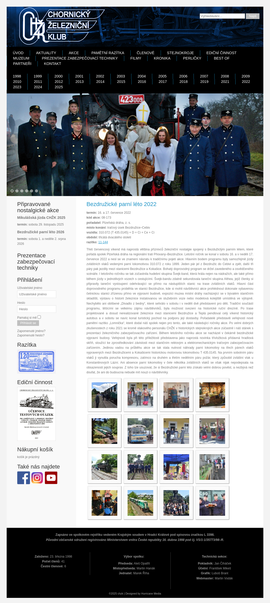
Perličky (192, 58)
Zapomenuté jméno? (31, 331)
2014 (100, 82)
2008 (225, 76)
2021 (225, 82)
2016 (142, 82)
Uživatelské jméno (29, 288)
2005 (162, 76)
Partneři (22, 64)
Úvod (18, 53)
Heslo (21, 303)
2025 (59, 87)
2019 (204, 82)
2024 (38, 87)
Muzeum (21, 58)
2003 (121, 76)
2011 (38, 82)
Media (157, 593)
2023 (17, 87)
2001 (79, 76)
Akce (74, 53)
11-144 (103, 242)
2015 (121, 82)
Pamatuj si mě (27, 317)
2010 (17, 82)
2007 (204, 76)
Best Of (221, 58)
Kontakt (52, 64)
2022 (246, 82)
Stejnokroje (180, 53)
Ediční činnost (221, 53)
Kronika (162, 58)
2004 (142, 76)
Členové (146, 53)
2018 (183, 82)
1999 (38, 76)
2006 (183, 76)
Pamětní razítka (107, 53)
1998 (17, 76)
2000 (58, 76)
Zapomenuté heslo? (30, 335)
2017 (163, 82)
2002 (100, 76)
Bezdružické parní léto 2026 (40, 232)
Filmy (135, 58)
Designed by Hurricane (140, 593)
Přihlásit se (28, 323)
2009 (246, 76)
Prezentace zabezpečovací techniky (80, 58)
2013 (79, 82)
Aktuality (46, 53)
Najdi (252, 16)
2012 (59, 82)
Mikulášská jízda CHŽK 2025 (41, 218)
